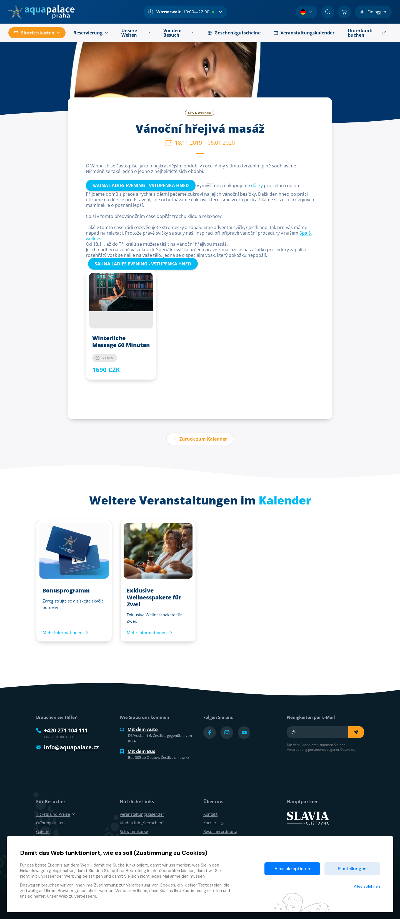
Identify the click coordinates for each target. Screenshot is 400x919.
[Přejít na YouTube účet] (244, 732)
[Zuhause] (41, 12)
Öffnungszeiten (50, 822)
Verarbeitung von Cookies (150, 885)
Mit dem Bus (137, 751)
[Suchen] (327, 12)
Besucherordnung (220, 831)
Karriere (213, 822)
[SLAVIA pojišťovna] (308, 817)
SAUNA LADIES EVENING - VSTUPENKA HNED (140, 185)
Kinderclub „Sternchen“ (142, 822)
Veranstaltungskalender (142, 814)
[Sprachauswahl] (307, 12)
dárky (257, 185)
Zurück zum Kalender (200, 439)
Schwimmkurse (134, 831)
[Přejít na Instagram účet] (227, 732)
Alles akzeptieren (292, 869)
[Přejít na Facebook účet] (209, 732)
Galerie (42, 831)
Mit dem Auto (139, 729)
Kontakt (210, 814)
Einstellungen (352, 869)
